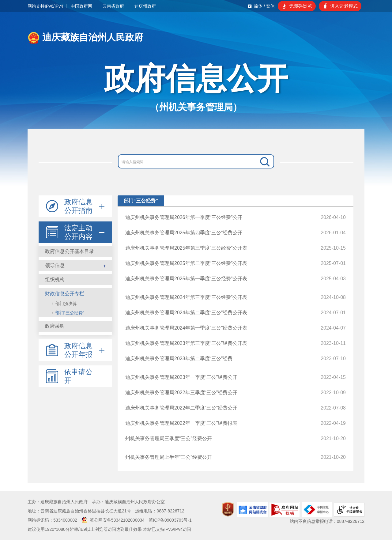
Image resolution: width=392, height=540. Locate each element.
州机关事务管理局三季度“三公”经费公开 (168, 438)
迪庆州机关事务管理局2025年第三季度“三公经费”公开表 (186, 248)
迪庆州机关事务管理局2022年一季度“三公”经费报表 (181, 423)
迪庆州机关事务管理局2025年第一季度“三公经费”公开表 (186, 278)
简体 (258, 6)
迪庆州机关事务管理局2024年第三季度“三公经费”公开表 (186, 297)
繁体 (270, 6)
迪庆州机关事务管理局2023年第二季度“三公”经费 (178, 358)
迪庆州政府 (145, 6)
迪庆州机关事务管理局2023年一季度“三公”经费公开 (181, 377)
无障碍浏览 (300, 6)
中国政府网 (81, 6)
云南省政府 (113, 6)
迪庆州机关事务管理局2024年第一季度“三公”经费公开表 (186, 327)
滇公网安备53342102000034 (113, 520)
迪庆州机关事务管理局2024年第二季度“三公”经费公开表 (186, 312)
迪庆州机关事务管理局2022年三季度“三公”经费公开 (181, 392)
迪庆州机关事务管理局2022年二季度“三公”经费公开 (181, 407)
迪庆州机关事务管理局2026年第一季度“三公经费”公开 (183, 217)
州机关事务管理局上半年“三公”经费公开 (168, 457)
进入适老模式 (344, 6)
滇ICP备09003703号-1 (170, 520)
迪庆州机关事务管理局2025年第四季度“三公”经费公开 (183, 232)
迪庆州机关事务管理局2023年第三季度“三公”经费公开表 (186, 343)
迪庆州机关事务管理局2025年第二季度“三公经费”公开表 (186, 263)
